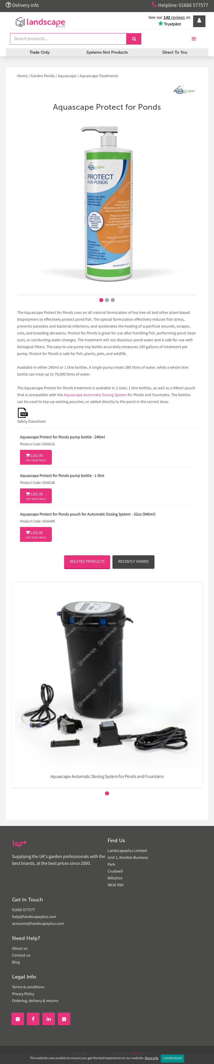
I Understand (172, 1058)
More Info (151, 1058)
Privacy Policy (23, 994)
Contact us (21, 956)
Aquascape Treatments (99, 76)
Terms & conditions (28, 987)
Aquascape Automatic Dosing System (95, 395)
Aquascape (67, 76)
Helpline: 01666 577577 (180, 5)
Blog (16, 962)
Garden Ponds (43, 76)
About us (19, 949)
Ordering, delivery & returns (35, 1001)
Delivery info (22, 5)
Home (22, 76)
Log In (36, 458)
